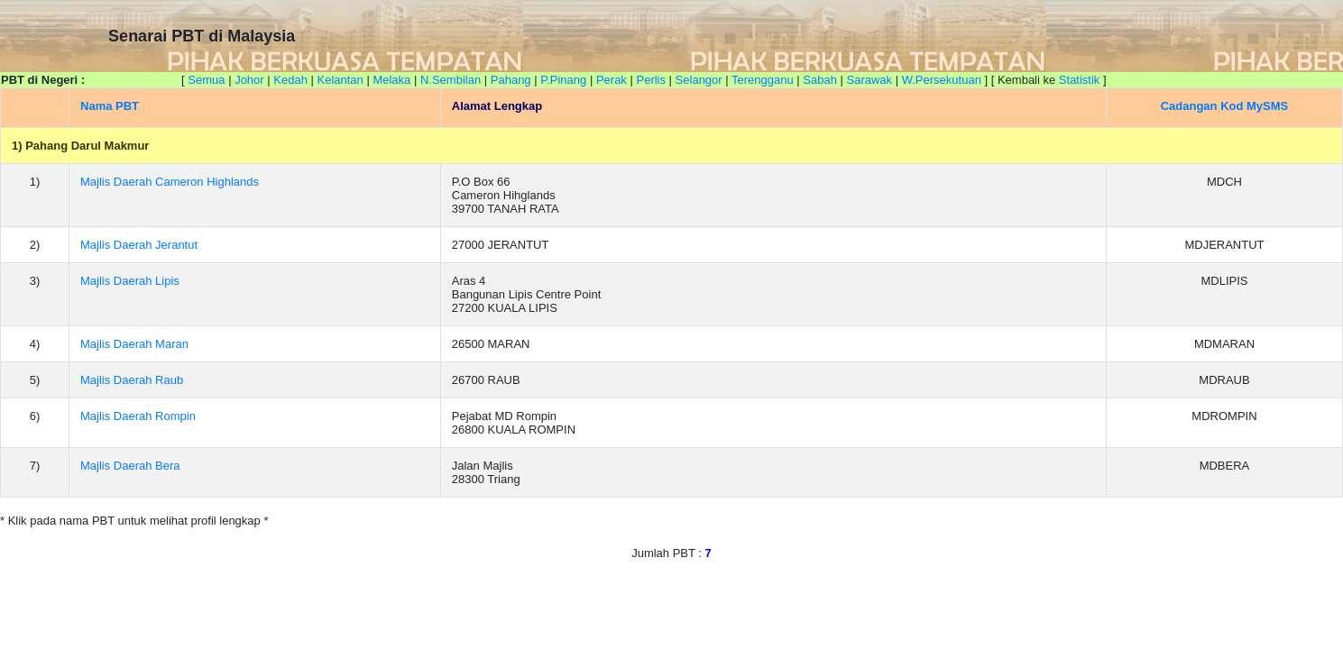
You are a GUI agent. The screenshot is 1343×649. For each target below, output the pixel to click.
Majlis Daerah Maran (134, 344)
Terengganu (762, 80)
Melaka (391, 80)
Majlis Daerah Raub (131, 380)
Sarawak (870, 80)
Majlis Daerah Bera (130, 465)
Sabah (820, 80)
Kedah (290, 80)
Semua (206, 80)
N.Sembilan (450, 80)
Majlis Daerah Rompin (138, 416)
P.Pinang (563, 80)
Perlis (651, 80)
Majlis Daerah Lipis (129, 281)
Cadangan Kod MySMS (1225, 106)
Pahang (511, 80)
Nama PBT (109, 106)
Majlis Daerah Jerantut (139, 244)
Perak (611, 80)
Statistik (1079, 80)
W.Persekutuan (941, 80)
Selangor (699, 80)
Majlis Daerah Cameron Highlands (169, 181)
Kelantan (340, 80)
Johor (249, 80)
